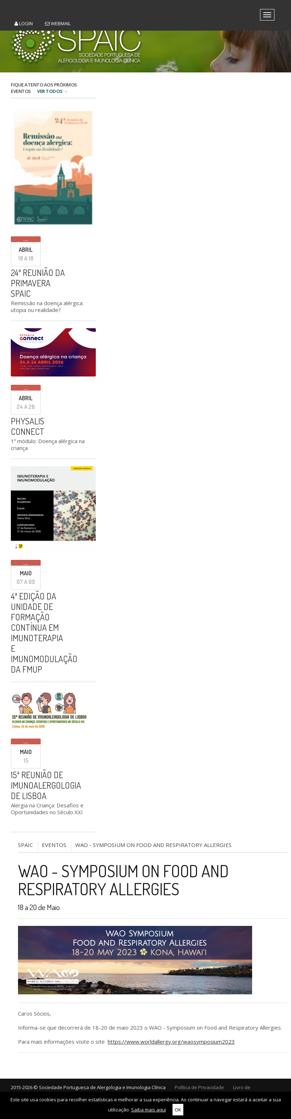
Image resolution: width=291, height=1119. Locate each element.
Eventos (54, 844)
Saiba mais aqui (148, 1109)
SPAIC (25, 844)
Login (23, 23)
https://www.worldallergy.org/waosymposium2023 (171, 1041)
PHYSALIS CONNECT (27, 426)
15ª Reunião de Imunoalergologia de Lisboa (46, 785)
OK (178, 1109)
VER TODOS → (52, 91)
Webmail (58, 23)
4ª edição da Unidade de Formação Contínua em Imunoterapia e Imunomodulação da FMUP (44, 632)
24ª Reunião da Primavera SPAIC (38, 283)
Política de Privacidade (199, 1087)
